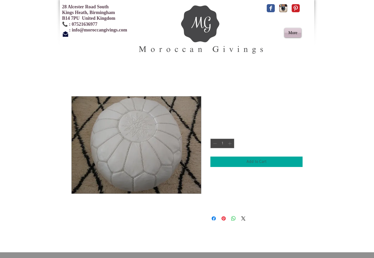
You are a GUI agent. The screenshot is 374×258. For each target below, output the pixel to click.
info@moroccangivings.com (99, 30)
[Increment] (230, 143)
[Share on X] (243, 218)
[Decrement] (214, 143)
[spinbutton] (222, 143)
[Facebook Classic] (271, 8)
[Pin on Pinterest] (224, 218)
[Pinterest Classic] (296, 8)
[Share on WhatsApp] (233, 218)
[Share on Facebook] (214, 218)
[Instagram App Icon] (283, 8)
